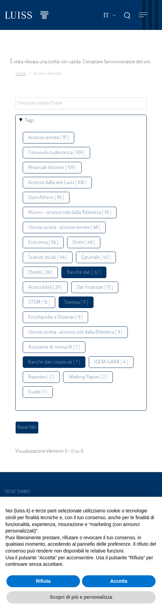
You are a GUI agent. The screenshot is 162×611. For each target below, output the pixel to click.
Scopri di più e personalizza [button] (81, 597)
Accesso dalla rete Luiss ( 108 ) (57, 182)
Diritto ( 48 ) (84, 242)
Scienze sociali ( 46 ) (47, 257)
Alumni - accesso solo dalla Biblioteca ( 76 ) (69, 212)
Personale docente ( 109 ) (52, 167)
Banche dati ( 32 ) (84, 272)
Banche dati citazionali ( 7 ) (54, 362)
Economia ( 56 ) (43, 242)
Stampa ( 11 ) (76, 302)
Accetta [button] (118, 581)
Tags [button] (29, 120)
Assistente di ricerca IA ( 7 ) (54, 347)
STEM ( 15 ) (39, 302)
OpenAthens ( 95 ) (46, 197)
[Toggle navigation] (143, 15)
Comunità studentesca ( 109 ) (56, 152)
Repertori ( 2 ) (41, 377)
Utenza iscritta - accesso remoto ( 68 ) (64, 227)
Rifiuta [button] (43, 581)
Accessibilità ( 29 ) (45, 287)
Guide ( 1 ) (37, 392)
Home (21, 74)
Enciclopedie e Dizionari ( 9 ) (55, 317)
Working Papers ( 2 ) (87, 377)
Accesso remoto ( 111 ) (48, 137)
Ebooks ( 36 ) (40, 272)
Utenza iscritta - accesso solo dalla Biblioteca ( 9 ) (75, 332)
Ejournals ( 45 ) (95, 257)
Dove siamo (17, 492)
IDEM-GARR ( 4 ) (111, 362)
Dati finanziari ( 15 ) (95, 287)
